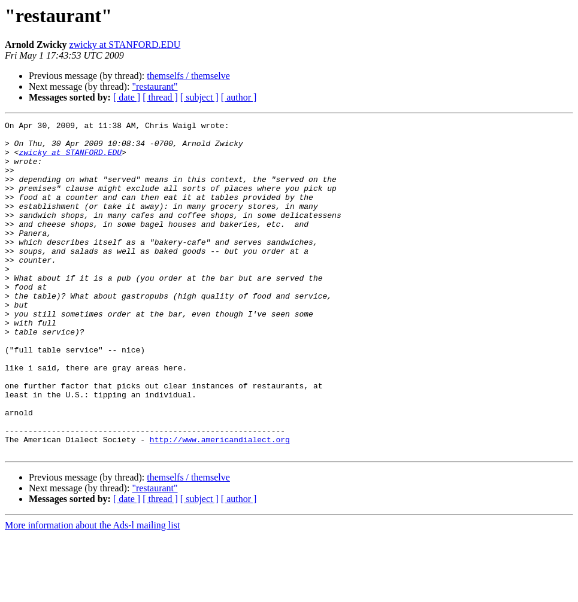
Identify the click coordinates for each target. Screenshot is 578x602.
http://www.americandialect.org (220, 503)
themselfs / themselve (188, 76)
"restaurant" (154, 86)
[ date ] (126, 97)
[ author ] (239, 97)
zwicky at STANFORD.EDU (125, 44)
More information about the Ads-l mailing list (92, 591)
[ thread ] (160, 97)
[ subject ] (199, 97)
